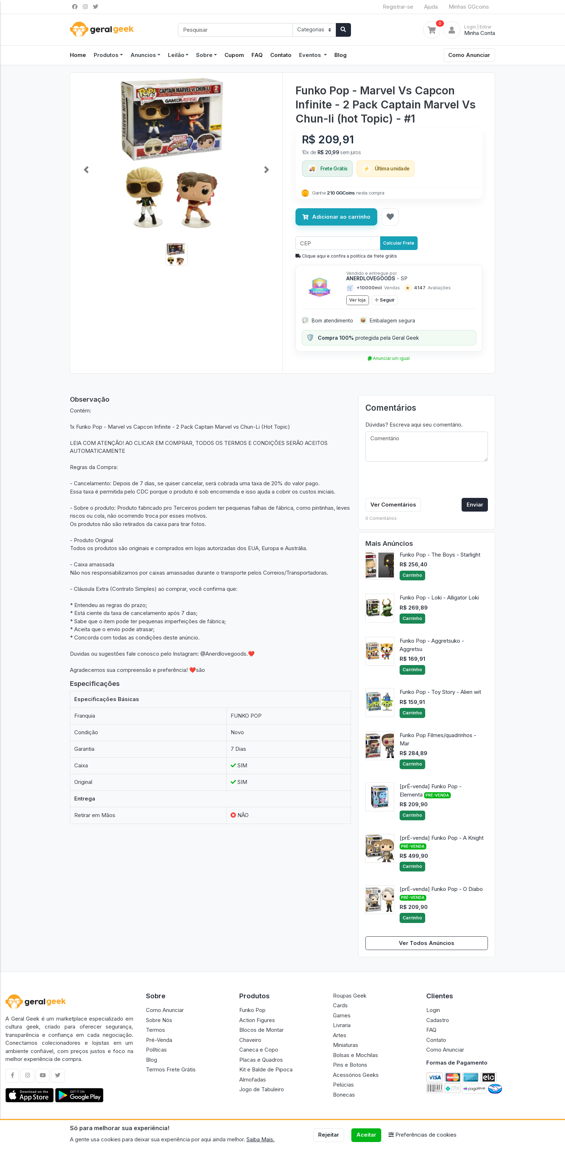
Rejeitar (328, 1134)
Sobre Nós (159, 1020)
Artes (339, 1035)
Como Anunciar (469, 55)
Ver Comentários (393, 504)
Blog (340, 55)
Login (433, 1010)
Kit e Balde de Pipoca (266, 1069)
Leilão (176, 55)
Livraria (342, 1025)
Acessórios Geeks (356, 1074)
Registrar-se (398, 6)
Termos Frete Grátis (171, 1069)
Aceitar (366, 1134)
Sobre (204, 55)
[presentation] (420, 481)
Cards (340, 1005)
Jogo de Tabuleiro (261, 1089)
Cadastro (437, 1020)
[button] (86, 170)
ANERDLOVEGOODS (377, 278)
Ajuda (431, 6)
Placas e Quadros (261, 1059)
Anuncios (143, 55)
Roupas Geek (349, 995)
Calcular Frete (398, 243)
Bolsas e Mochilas (355, 1055)
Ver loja (357, 300)
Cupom (234, 55)
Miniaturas (345, 1045)
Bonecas (344, 1094)
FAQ (257, 55)
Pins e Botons (350, 1064)
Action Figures (257, 1020)
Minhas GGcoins (469, 6)
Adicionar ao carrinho (336, 216)
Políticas (156, 1049)
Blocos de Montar (261, 1029)
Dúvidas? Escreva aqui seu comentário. (414, 424)
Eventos (310, 55)
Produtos (106, 55)
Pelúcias (343, 1084)
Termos (155, 1029)
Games (342, 1015)
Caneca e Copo (258, 1049)
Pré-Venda (159, 1039)
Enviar (475, 504)
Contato (281, 55)
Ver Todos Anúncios (426, 943)
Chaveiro (250, 1039)
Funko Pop (252, 1010)
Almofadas (252, 1079)
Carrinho (412, 575)
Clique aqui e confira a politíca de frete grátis (346, 256)
